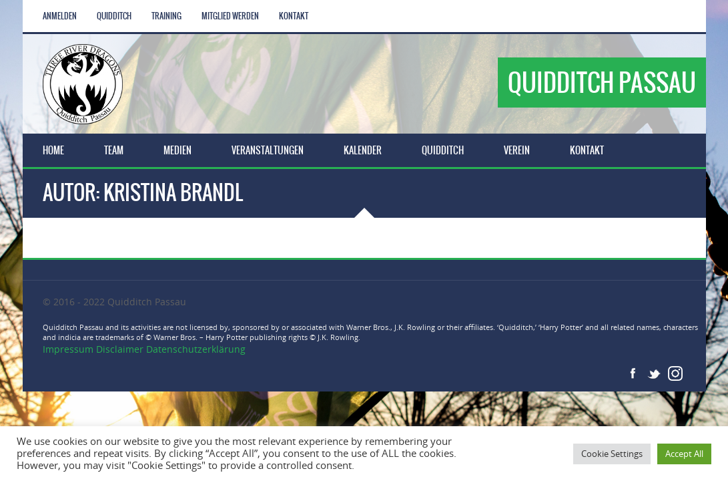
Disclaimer (119, 349)
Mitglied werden (230, 16)
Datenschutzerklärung (196, 349)
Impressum (69, 349)
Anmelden (60, 16)
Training (166, 16)
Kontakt (293, 16)
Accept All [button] (684, 454)
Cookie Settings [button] (612, 454)
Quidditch (114, 16)
